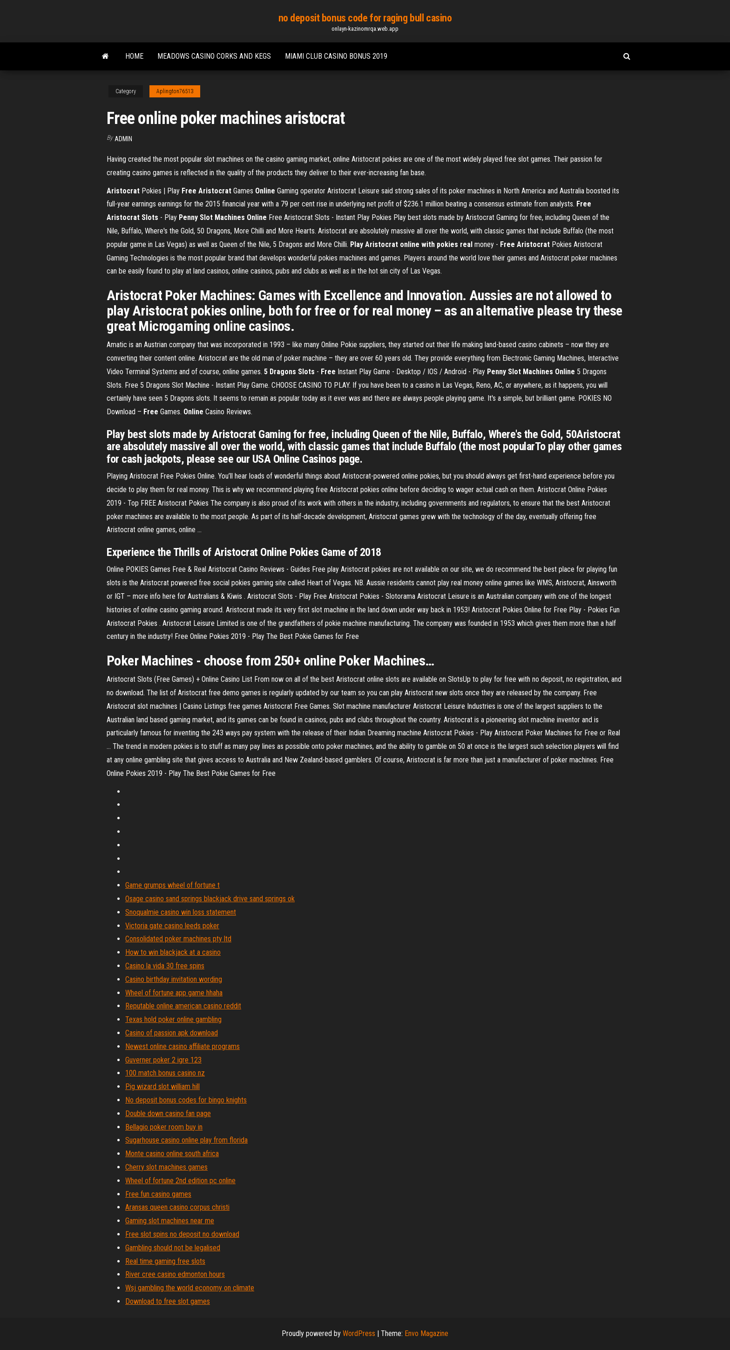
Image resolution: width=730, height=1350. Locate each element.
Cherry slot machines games (166, 1167)
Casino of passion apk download (171, 1032)
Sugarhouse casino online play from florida (186, 1140)
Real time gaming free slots (165, 1261)
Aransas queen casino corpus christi (177, 1207)
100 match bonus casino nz (165, 1073)
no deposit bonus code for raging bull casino (365, 18)
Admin (123, 139)
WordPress (359, 1333)
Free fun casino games (158, 1194)
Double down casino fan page (168, 1113)
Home (134, 56)
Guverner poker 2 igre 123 (163, 1059)
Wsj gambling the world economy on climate (189, 1287)
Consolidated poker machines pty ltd (178, 938)
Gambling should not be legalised (172, 1247)
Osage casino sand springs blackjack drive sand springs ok (210, 898)
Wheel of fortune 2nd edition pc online (180, 1180)
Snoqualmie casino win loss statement (180, 912)
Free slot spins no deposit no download (182, 1234)
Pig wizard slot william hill (162, 1086)
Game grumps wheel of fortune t (172, 885)
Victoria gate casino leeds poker (172, 925)
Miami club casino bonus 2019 (336, 56)
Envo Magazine (426, 1333)
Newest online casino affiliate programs (182, 1046)
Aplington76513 (174, 91)
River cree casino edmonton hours (175, 1274)
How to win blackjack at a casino (173, 952)
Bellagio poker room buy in (164, 1127)
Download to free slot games (167, 1301)
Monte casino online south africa (172, 1153)
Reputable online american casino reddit (183, 1005)
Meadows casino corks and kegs (214, 56)
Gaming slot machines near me (169, 1220)
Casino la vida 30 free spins (164, 965)
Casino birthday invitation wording (173, 979)
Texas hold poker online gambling (173, 1019)
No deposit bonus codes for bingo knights (186, 1100)
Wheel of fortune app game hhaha (174, 992)
